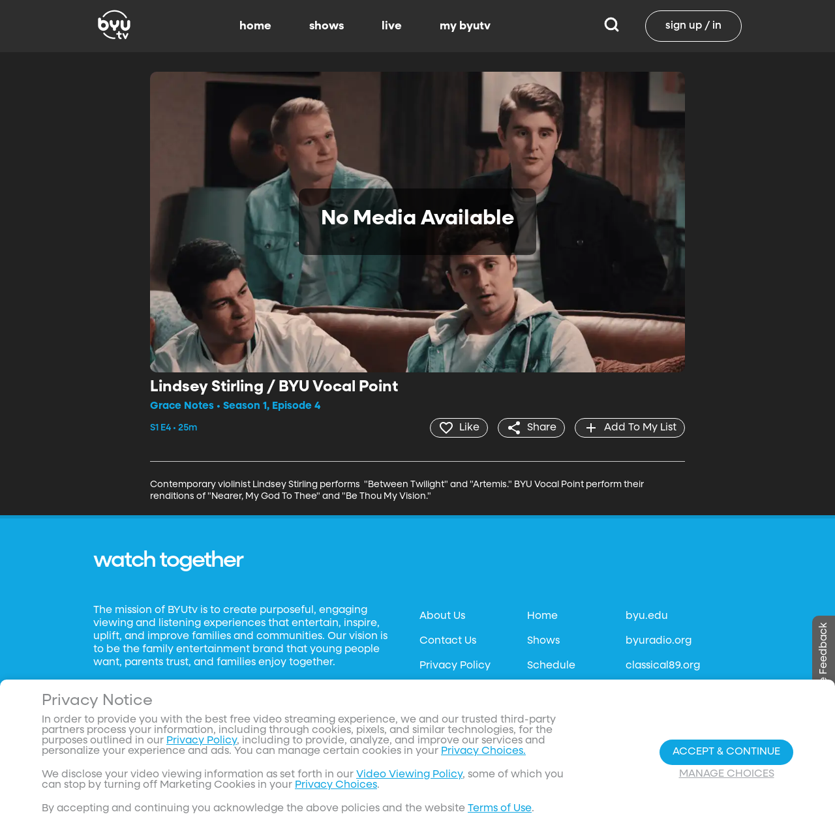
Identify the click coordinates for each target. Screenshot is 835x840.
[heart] (459, 428)
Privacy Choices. (483, 751)
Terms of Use (500, 808)
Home (542, 616)
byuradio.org (658, 641)
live (392, 26)
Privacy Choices (336, 785)
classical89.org (663, 666)
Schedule (551, 666)
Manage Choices (726, 774)
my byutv (465, 26)
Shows (543, 641)
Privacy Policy (455, 666)
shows (326, 26)
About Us (442, 616)
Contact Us (447, 641)
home (255, 26)
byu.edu (647, 616)
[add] (630, 428)
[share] (531, 428)
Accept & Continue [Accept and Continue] (726, 752)
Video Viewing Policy (409, 775)
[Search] (611, 26)
